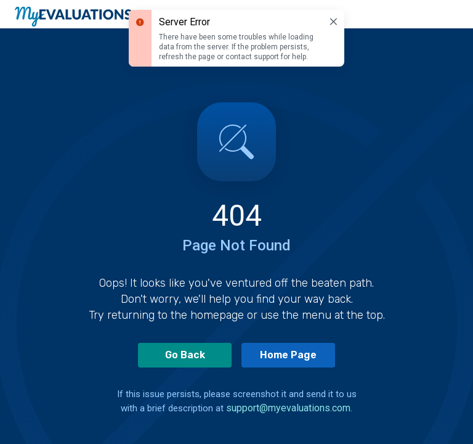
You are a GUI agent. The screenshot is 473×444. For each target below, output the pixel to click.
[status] (236, 38)
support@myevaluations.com (288, 408)
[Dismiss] (333, 21)
